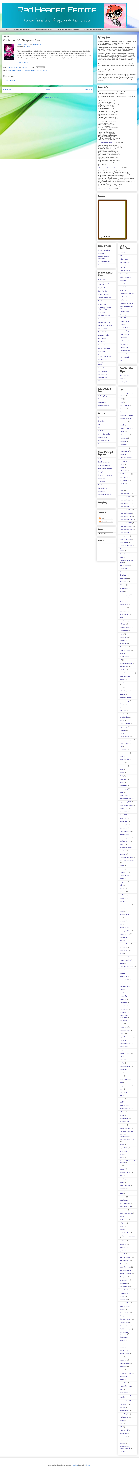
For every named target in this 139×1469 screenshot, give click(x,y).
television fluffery (125, 1303)
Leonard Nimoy (124, 875)
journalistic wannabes (126, 857)
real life (122, 1102)
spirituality (123, 1247)
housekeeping (124, 789)
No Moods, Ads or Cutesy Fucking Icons (104, 355)
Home (7, 30)
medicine (122, 921)
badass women (124, 448)
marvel (122, 911)
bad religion (123, 441)
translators (123, 1347)
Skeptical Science (103, 405)
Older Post (88, 89)
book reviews (12, 70)
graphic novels (124, 753)
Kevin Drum (123, 290)
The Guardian (124, 344)
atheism (122, 431)
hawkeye (122, 763)
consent (122, 601)
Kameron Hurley (103, 345)
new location (123, 976)
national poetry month (126, 967)
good (121, 746)
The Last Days (124, 1322)
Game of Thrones (125, 723)
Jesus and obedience (126, 847)
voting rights (123, 1376)
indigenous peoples (125, 838)
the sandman (124, 1337)
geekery (122, 733)
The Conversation (125, 341)
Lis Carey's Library (104, 348)
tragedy (122, 1340)
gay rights (123, 730)
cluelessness (123, 578)
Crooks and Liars (125, 274)
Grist (99, 399)
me (120, 918)
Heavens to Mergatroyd (105, 475)
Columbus (123, 585)
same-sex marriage (125, 1172)
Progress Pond (124, 321)
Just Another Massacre (127, 861)
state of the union (125, 1267)
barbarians (123, 454)
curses (121, 617)
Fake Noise (123, 670)
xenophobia (123, 1433)
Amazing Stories (103, 418)
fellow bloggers (124, 691)
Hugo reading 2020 (126, 805)
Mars (121, 908)
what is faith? (124, 1404)
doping (122, 634)
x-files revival (124, 1430)
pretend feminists (125, 1053)
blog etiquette (124, 477)
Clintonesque (124, 572)
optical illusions (124, 986)
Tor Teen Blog (102, 374)
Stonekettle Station (126, 328)
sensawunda (123, 1189)
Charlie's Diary (102, 304)
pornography (124, 1040)
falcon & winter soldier (126, 673)
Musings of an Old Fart (127, 303)
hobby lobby (123, 779)
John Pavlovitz (124, 375)
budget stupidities (125, 539)
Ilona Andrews (102, 329)
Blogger (88, 1465)
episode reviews (124, 657)
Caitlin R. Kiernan (103, 294)
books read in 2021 (125, 516)
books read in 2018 (125, 506)
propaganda (123, 1069)
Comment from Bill (104, 189)
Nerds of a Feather (104, 434)
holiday (122, 782)
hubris (121, 792)
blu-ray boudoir (124, 480)
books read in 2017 (125, 503)
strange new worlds (125, 1273)
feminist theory (124, 701)
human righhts (124, 821)
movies (122, 954)
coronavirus (123, 608)
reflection (122, 1112)
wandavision (123, 1383)
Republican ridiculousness (127, 1139)
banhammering (124, 451)
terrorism (122, 1309)
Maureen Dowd (124, 914)
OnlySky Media (103, 485)
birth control (123, 471)
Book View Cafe (103, 291)
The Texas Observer (126, 354)
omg (121, 983)
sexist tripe (123, 1210)
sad (121, 1166)
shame (122, 1216)
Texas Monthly (124, 334)
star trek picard (124, 1260)
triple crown (123, 1360)
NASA (122, 963)
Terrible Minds (102, 368)
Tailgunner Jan (124, 1293)
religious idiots (124, 1118)
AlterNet (122, 253)
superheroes (123, 1283)
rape (121, 1089)
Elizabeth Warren (125, 650)
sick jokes (123, 1223)
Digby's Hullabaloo (125, 277)
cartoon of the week (126, 546)
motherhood (123, 947)
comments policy (125, 595)
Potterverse (123, 1046)
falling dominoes (125, 676)
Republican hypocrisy (126, 1131)
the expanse (123, 1316)
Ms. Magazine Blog (104, 261)
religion (122, 1115)
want (121, 1389)
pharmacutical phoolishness (124, 1016)
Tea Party (123, 1296)
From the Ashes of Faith (105, 468)
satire (121, 1175)
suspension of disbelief (126, 1290)
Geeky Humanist (103, 472)
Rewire (100, 265)
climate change (124, 565)
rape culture (123, 1092)
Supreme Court (124, 1286)
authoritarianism (125, 435)
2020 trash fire (124, 405)
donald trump (124, 630)
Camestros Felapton (104, 297)
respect (122, 1144)
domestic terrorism (125, 627)
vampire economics (125, 1373)
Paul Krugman (124, 315)
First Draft (123, 287)
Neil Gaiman (102, 351)
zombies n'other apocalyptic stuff (125, 1447)
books (121, 490)
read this (122, 1095)
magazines (123, 898)
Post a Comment (11, 80)
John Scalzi (101, 342)
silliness (122, 1226)
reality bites (123, 1105)
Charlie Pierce (124, 554)
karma (122, 869)
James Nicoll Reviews (104, 332)
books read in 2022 (126, 519)
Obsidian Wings (124, 311)
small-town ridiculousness (127, 1236)
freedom (122, 720)
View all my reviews (22, 62)
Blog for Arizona (125, 262)
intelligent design (125, 841)
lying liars (122, 892)
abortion (122, 409)
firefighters (123, 714)
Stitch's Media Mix (104, 440)
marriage (122, 901)
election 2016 (124, 643)
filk (120, 707)
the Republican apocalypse (124, 1333)
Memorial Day (124, 927)
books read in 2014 (125, 493)
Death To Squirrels (104, 462)
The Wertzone (102, 371)
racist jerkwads (124, 1079)
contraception (124, 604)
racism (122, 1076)
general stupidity (125, 736)
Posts (101, 518)
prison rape (123, 1060)
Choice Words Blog (104, 250)
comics (122, 591)
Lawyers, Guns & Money (127, 293)
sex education (124, 1200)
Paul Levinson (102, 360)
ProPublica (123, 324)
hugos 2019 (123, 818)
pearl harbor (123, 1002)
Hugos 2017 (123, 815)
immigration (123, 828)
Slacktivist (123, 378)
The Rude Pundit (125, 350)
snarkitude (123, 1241)
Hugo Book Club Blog (105, 325)
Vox (121, 360)
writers (122, 1420)
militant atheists (125, 934)
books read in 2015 (125, 497)
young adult (123, 1437)
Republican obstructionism (124, 1135)
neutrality (123, 973)
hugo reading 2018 (125, 798)
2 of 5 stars (26, 47)
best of (122, 464)
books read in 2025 (126, 529)
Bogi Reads (101, 288)
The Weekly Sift (124, 357)
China (121, 557)
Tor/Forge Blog (103, 377)
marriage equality (125, 905)
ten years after (124, 1306)
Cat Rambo (101, 301)
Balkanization (124, 256)
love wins (122, 888)
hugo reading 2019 (41, 70)
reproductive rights (125, 1128)
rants (121, 1082)
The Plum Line (124, 347)
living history (123, 882)
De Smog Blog (102, 396)
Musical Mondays (125, 960)
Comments (103, 521)
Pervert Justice (102, 488)
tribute (122, 1357)
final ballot (123, 710)
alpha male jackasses (126, 415)
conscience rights (125, 598)
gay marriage (124, 727)
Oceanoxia (101, 481)
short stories (123, 1220)
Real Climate (102, 402)
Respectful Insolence (104, 495)
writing (122, 1424)
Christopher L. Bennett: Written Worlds (105, 308)
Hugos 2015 (123, 808)
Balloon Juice (124, 259)
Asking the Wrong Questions (103, 283)
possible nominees (125, 1043)
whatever (122, 1407)
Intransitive (101, 478)
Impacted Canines (125, 831)
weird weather (124, 1393)
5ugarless (75, 1465)
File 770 (100, 424)
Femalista (101, 253)
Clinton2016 (123, 568)
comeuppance (124, 588)
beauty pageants (125, 461)
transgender (123, 1344)
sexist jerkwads (124, 1203)
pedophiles (123, 1006)
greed (121, 756)
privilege (122, 1063)
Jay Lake (122, 844)
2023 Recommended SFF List (22, 30)
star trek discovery (125, 1257)
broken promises (125, 536)
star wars (122, 1264)
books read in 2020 (126, 513)
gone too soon (124, 743)
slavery (122, 1229)
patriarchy (123, 999)
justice (122, 865)
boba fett (123, 484)
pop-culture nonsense (126, 1037)
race (121, 1073)
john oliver (123, 851)
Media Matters (124, 300)
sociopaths (123, 1244)
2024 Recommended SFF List (43, 30)
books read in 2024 (126, 526)
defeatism (123, 624)
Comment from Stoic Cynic (107, 142)
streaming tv (123, 1280)
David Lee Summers (104, 315)
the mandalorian (125, 1326)
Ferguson (122, 704)
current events (124, 614)
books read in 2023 (126, 523)
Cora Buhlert (102, 312)
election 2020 (124, 647)
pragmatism (123, 1050)
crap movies (123, 611)
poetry (122, 1024)
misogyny (122, 940)
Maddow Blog (124, 297)
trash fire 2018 (124, 1353)
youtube (122, 1443)
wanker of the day (125, 1386)
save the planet (124, 1179)
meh (121, 924)
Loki (121, 885)
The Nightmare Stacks (23, 44)
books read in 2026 (126, 532)
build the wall (124, 542)
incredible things (125, 834)
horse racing (123, 785)
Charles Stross (36, 44)
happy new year (124, 759)
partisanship (123, 996)
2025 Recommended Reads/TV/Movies (67, 30)
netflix (121, 970)
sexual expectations (126, 1213)
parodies (122, 993)
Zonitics (122, 1451)
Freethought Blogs (104, 465)
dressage (122, 640)
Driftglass (123, 280)
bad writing (123, 444)
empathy (122, 653)
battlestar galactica (126, 458)
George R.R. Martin (104, 322)
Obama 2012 (124, 980)
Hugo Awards (124, 795)
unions (121, 1370)
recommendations (125, 1108)
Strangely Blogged (125, 331)
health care (123, 766)
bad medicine (124, 438)
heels (121, 769)
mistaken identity (125, 944)
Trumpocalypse (124, 1363)
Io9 (99, 427)
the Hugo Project (125, 1319)
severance (123, 1197)
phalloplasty (123, 1012)
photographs (124, 1020)
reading (122, 1099)
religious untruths (125, 1121)
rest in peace (124, 1151)
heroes (122, 772)
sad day (122, 1169)
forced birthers (124, 717)
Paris (121, 989)
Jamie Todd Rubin (103, 335)
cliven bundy (123, 575)
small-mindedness (125, 1233)
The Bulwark (123, 337)
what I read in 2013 (126, 1401)
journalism (123, 854)
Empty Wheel (124, 284)
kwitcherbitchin (124, 872)
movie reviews (124, 950)
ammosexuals (124, 422)
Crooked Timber (125, 270)
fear (121, 688)
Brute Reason (102, 459)
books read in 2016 (125, 500)
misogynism (123, 937)
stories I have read (125, 1270)
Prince (121, 1056)
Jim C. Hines (102, 338)
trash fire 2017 (124, 1350)
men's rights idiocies (126, 931)
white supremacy (125, 1410)
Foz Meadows (102, 319)
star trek (122, 1254)
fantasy (122, 679)
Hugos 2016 (123, 812)
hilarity (122, 776)
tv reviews (123, 1366)
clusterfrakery (124, 582)
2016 (121, 402)
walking (122, 1379)
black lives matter (125, 474)
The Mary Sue (102, 444)
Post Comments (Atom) (52, 97)
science (122, 1182)
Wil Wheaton (102, 381)
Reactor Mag (102, 437)
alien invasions (124, 412)
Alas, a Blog (102, 279)
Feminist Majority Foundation (103, 257)
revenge (122, 1154)
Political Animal (124, 318)
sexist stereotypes (125, 1206)
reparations (123, 1125)
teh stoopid (123, 1300)
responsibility (124, 1148)
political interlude (125, 1030)
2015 (121, 399)
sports (122, 1251)
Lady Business (102, 431)
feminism (122, 694)
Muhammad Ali (124, 957)
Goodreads (31, 70)
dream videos (124, 637)
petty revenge (124, 1009)
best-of (122, 467)
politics (122, 1033)
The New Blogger (125, 1329)
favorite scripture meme (127, 683)
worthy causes (124, 1417)
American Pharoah (125, 418)
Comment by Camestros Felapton (109, 168)
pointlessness (124, 1027)
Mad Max (123, 895)
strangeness (123, 1277)
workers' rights (124, 1414)
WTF (121, 1427)
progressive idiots (125, 1066)
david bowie (123, 621)
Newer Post (7, 89)
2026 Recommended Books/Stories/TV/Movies (97, 30)
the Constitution (125, 1313)
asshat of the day (125, 428)
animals (122, 425)
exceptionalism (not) (126, 663)
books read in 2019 (22, 70)
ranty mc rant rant (125, 1086)
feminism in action (125, 697)
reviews (122, 1157)
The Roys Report (125, 382)
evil (121, 660)
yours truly (123, 1440)
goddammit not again (126, 740)
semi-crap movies (125, 1185)
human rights (124, 825)
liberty (122, 878)
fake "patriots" (124, 666)
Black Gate (101, 421)
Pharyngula (101, 491)
